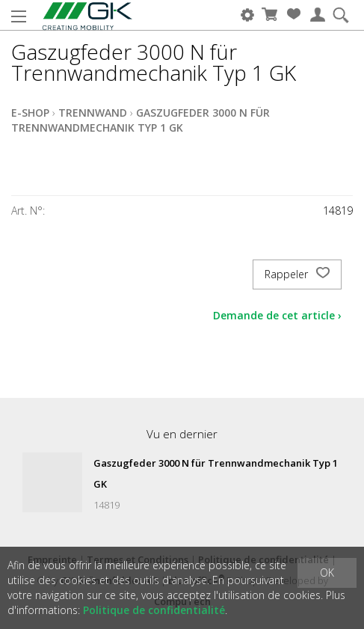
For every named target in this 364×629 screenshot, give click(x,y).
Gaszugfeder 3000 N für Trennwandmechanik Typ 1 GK (140, 120)
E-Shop (30, 112)
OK (327, 572)
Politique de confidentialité (154, 610)
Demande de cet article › (277, 315)
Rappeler (297, 274)
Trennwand (92, 112)
